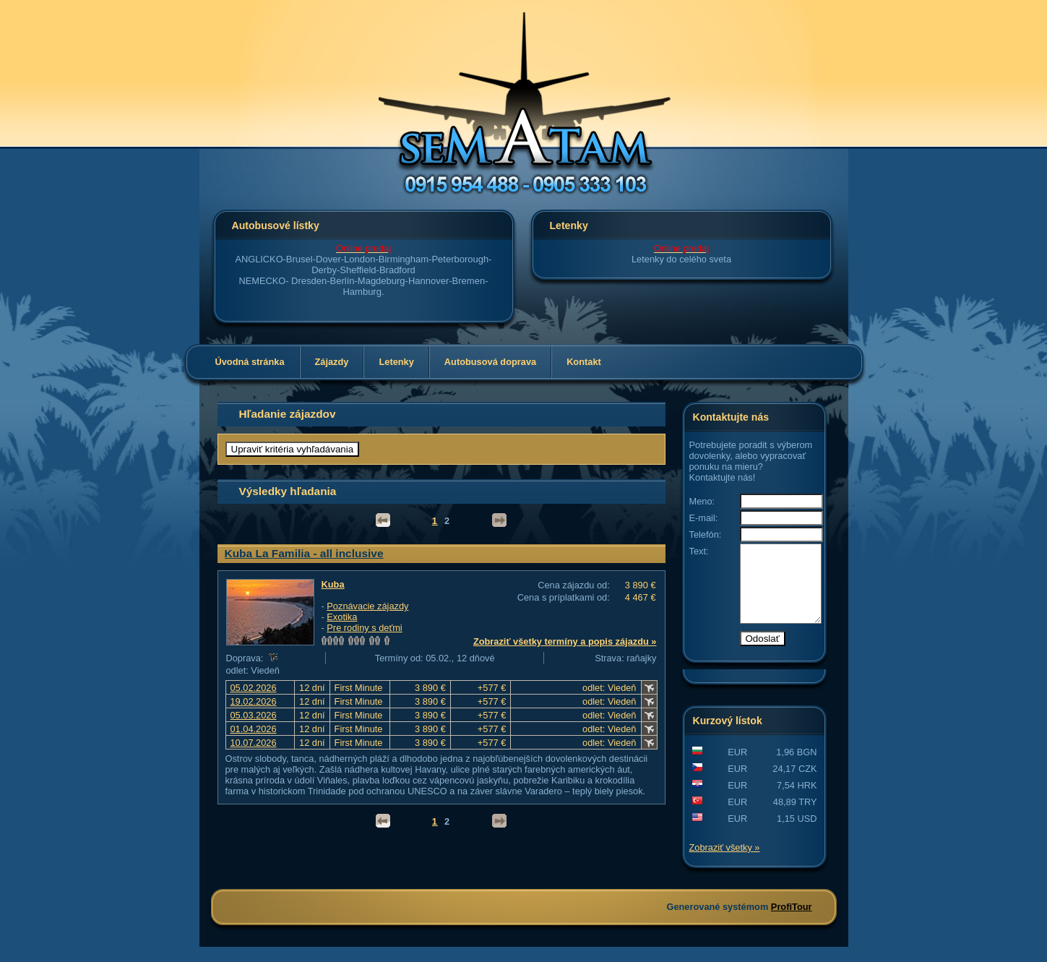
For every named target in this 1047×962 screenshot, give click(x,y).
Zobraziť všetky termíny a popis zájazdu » (565, 641)
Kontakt (583, 361)
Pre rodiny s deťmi (364, 627)
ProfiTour (791, 921)
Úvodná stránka (250, 361)
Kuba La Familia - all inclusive (304, 553)
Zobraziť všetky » (724, 862)
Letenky (396, 361)
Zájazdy (332, 361)
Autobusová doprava (490, 361)
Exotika (342, 616)
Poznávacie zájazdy (367, 606)
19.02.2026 (253, 701)
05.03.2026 (253, 715)
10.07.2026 (253, 742)
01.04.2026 (253, 728)
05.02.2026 (253, 687)
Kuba (333, 584)
